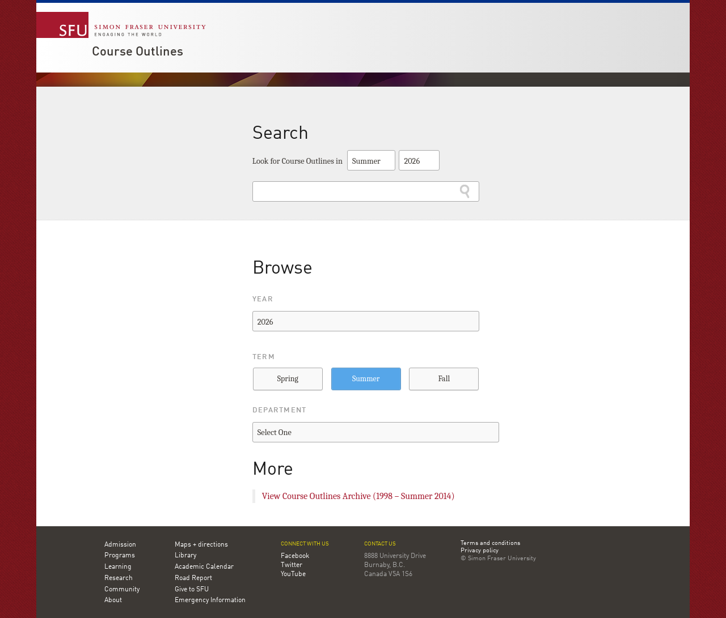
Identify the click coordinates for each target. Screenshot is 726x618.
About (113, 600)
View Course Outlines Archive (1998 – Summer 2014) (358, 496)
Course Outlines (137, 52)
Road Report (193, 578)
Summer (365, 378)
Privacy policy (480, 551)
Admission (120, 545)
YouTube (293, 574)
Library (185, 555)
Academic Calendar (204, 567)
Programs (119, 555)
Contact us (380, 544)
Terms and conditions (490, 544)
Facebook (295, 556)
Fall (444, 378)
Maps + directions (201, 545)
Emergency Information (210, 600)
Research (118, 578)
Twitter (291, 565)
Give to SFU (192, 589)
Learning (118, 567)
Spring (287, 378)
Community (122, 589)
